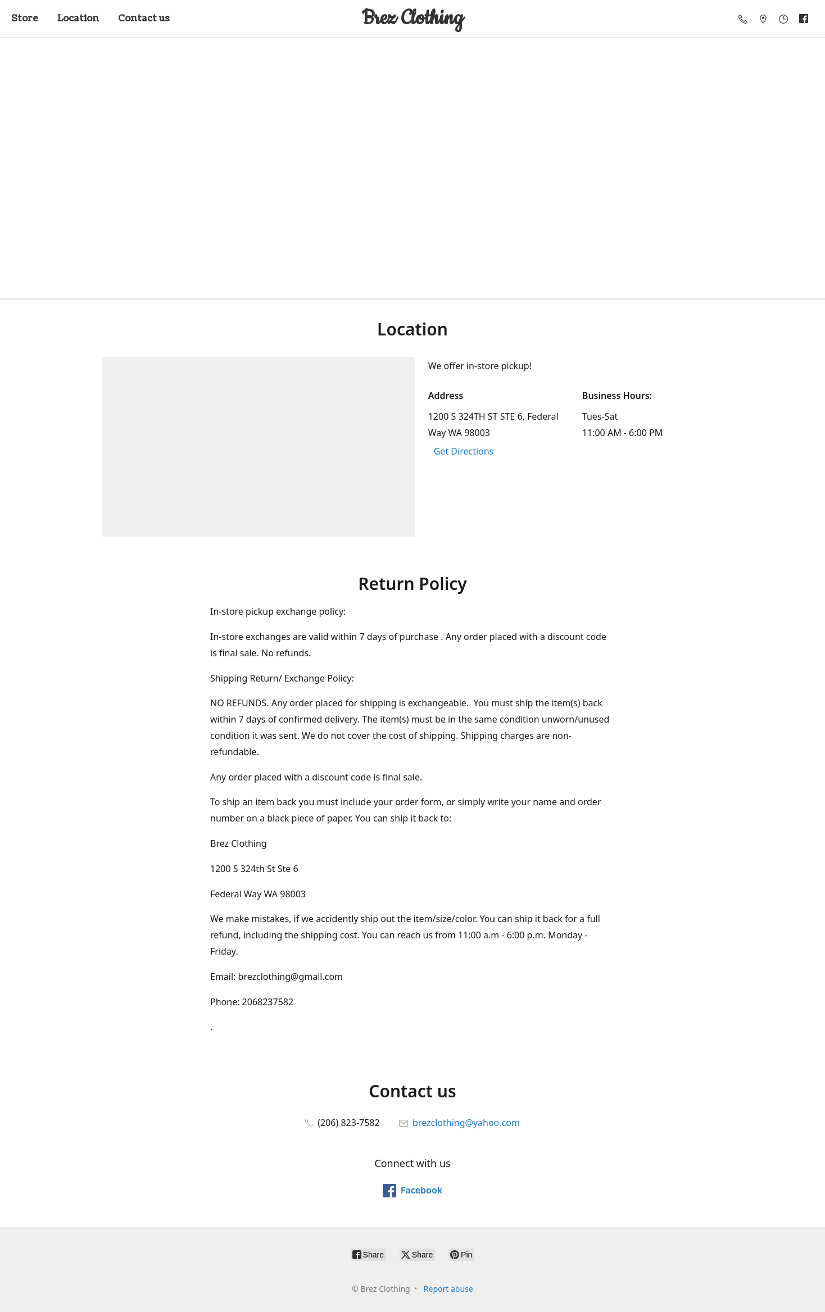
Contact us (144, 18)
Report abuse (448, 1288)
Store (24, 18)
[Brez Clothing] (412, 18)
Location (78, 18)
